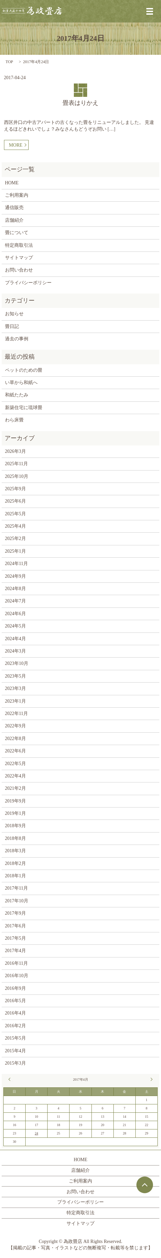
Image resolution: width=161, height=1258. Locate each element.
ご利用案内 (16, 195)
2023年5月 (15, 676)
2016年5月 (15, 1000)
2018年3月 (15, 850)
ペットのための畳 (23, 370)
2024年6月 (15, 613)
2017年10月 (16, 900)
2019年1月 (15, 813)
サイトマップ (19, 257)
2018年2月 (15, 863)
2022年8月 (15, 738)
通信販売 (14, 207)
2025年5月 (15, 513)
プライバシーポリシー (28, 282)
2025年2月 (15, 538)
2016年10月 (16, 975)
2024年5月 (15, 625)
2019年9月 (15, 800)
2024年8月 (15, 588)
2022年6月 (15, 750)
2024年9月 (15, 576)
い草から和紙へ (21, 382)
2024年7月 (15, 600)
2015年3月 (15, 1063)
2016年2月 (15, 1025)
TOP (9, 61)
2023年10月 (16, 663)
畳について (16, 232)
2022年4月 (15, 775)
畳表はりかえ (80, 103)
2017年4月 (15, 950)
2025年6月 (15, 501)
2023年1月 (15, 701)
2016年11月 (16, 963)
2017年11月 (16, 888)
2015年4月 (15, 1050)
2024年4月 (15, 638)
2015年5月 (15, 1038)
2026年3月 (15, 451)
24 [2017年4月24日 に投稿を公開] (36, 1133)
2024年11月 (16, 563)
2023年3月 (15, 688)
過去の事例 (16, 338)
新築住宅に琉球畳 (23, 407)
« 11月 (10, 1079)
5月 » (151, 1079)
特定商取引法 (19, 245)
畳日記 (12, 326)
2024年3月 (15, 651)
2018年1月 (15, 875)
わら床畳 (14, 419)
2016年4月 (15, 1013)
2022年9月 (15, 725)
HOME (12, 182)
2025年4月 (15, 526)
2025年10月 (16, 476)
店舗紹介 (14, 220)
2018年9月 (15, 825)
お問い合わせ (19, 270)
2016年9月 (15, 988)
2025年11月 (16, 463)
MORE (15, 145)
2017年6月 (15, 925)
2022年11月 (16, 713)
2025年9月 (15, 488)
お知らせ (14, 313)
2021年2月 (15, 788)
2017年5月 (15, 938)
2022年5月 (15, 763)
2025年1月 (15, 551)
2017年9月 (15, 913)
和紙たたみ (16, 394)
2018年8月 (15, 838)
